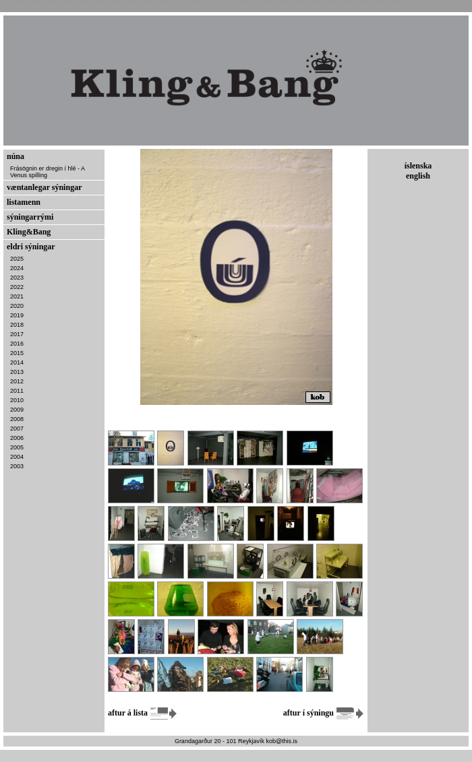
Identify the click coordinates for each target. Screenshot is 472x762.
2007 (17, 428)
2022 (17, 287)
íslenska (418, 165)
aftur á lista (143, 713)
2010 (17, 400)
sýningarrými (30, 217)
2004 (17, 456)
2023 (17, 277)
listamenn (23, 202)
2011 (17, 390)
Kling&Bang (29, 231)
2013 (17, 372)
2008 (17, 419)
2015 (17, 353)
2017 (17, 334)
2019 (17, 315)
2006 (17, 438)
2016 (17, 343)
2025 (17, 258)
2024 (17, 268)
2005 (17, 447)
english (418, 176)
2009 (17, 409)
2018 (17, 324)
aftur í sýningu (323, 713)
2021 (17, 296)
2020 (17, 306)
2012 (17, 381)
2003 (17, 466)
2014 (17, 362)
